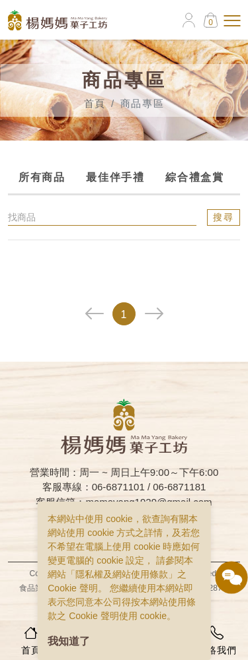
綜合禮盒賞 (194, 177)
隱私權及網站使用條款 (121, 574)
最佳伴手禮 (115, 177)
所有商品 (41, 177)
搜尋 (224, 217)
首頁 (95, 103)
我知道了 (69, 641)
